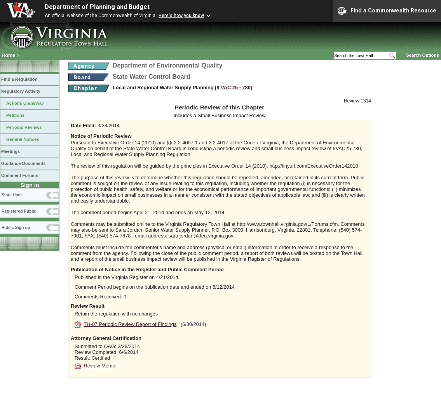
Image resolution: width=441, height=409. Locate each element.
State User (12, 194)
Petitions (15, 115)
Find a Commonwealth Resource (387, 11)
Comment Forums (19, 175)
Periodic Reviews (24, 127)
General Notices (22, 139)
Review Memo (99, 366)
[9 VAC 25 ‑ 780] (233, 87)
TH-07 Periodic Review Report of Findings (130, 324)
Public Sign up (16, 227)
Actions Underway (25, 103)
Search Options (422, 55)
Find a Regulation (19, 79)
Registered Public (19, 211)
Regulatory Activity (20, 91)
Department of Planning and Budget (97, 6)
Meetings (10, 151)
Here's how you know (181, 15)
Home (9, 55)
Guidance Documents (23, 163)
